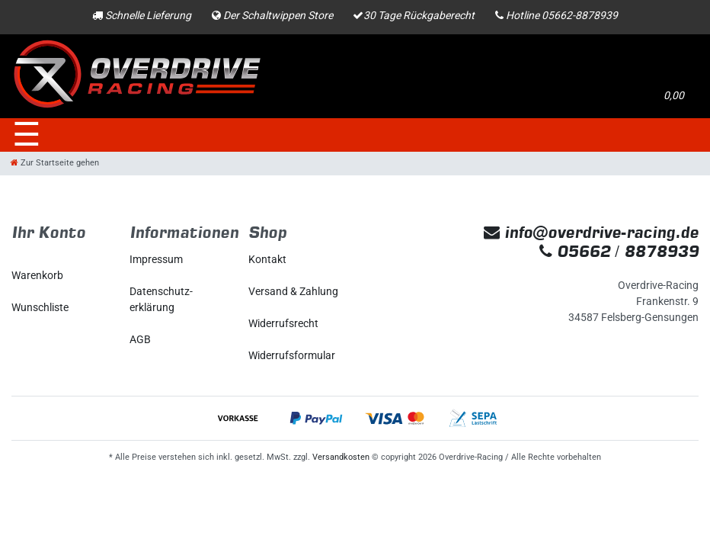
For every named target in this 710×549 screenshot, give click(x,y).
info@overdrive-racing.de (591, 232)
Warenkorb (37, 275)
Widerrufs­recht (283, 323)
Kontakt (267, 259)
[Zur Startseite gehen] (55, 163)
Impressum (156, 259)
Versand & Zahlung (293, 291)
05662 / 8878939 (619, 251)
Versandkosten (340, 457)
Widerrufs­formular (291, 355)
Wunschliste (40, 307)
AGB (140, 339)
